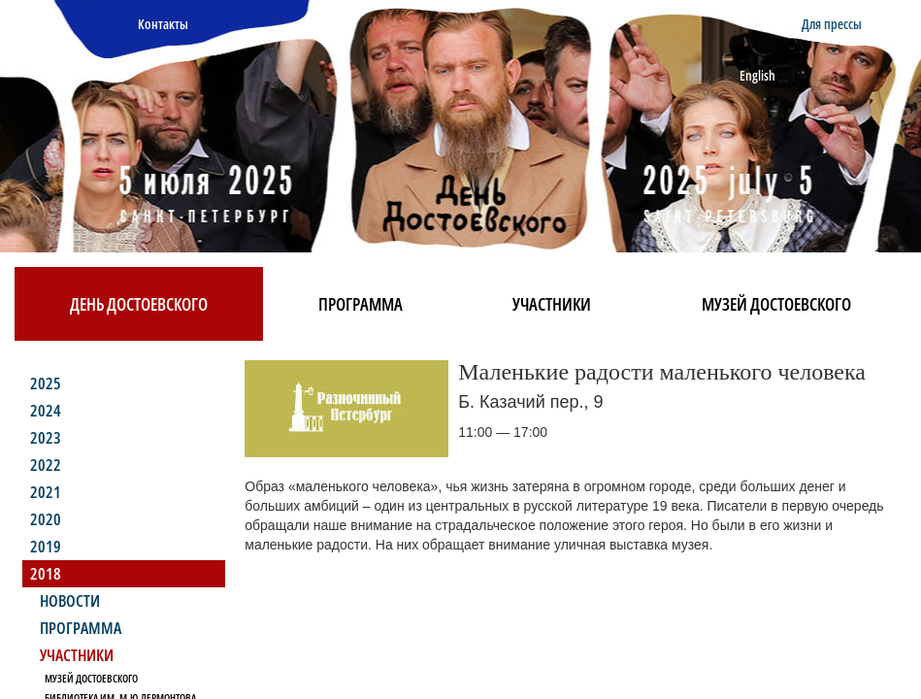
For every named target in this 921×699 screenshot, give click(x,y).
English (757, 75)
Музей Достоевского (776, 304)
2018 (45, 573)
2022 (45, 464)
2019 (45, 546)
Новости (70, 600)
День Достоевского (139, 304)
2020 (45, 519)
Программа (360, 304)
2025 (45, 383)
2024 (45, 410)
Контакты (163, 24)
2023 (45, 437)
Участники (551, 304)
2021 (45, 492)
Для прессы (832, 24)
